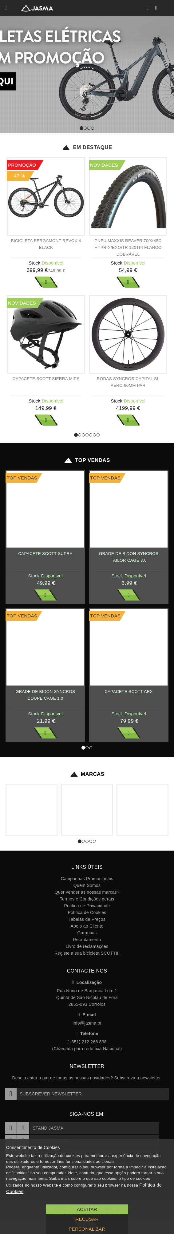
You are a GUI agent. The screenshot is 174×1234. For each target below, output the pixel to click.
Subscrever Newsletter (43, 1094)
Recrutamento (87, 939)
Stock (34, 262)
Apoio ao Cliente (86, 926)
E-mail (87, 1014)
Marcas (87, 774)
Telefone (87, 1033)
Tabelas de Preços (87, 919)
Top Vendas (87, 460)
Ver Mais (46, 282)
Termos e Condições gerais (87, 898)
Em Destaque (87, 148)
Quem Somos (87, 885)
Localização (87, 982)
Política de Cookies (87, 912)
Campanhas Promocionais (87, 878)
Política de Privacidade (87, 905)
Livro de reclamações (87, 946)
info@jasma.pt (87, 1023)
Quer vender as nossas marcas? (87, 892)
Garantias (87, 932)
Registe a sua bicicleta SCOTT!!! (87, 953)
